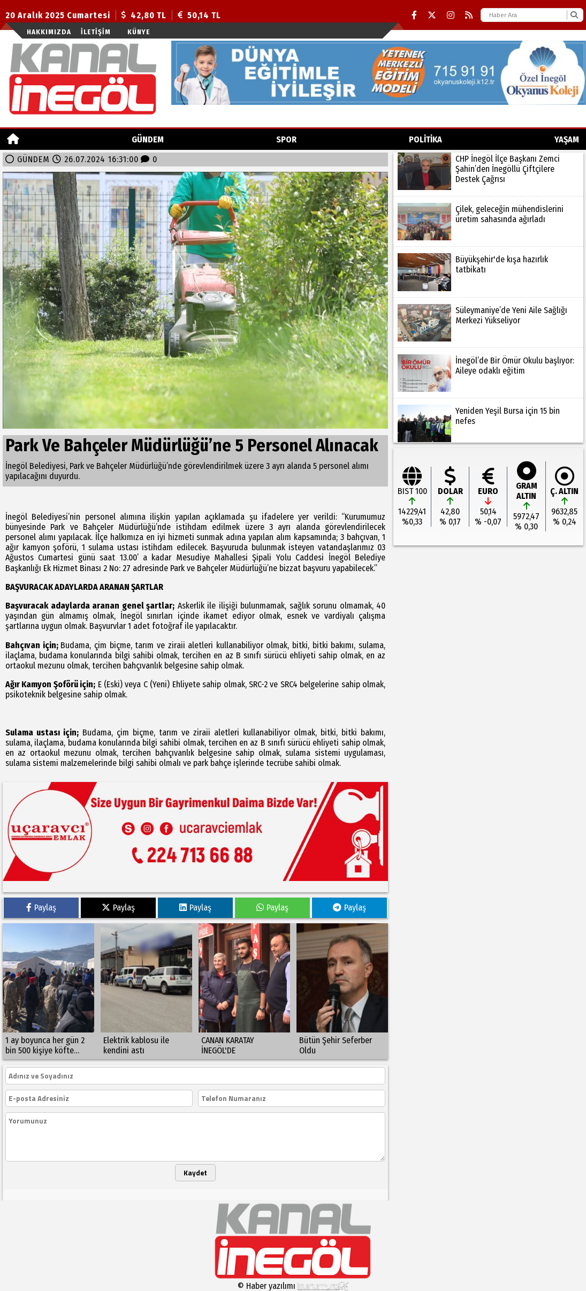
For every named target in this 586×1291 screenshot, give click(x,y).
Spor (286, 139)
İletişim (96, 32)
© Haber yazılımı (293, 1286)
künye (138, 32)
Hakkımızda (49, 32)
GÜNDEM (148, 139)
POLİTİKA (425, 139)
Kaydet (195, 1172)
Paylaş (41, 907)
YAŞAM (566, 139)
